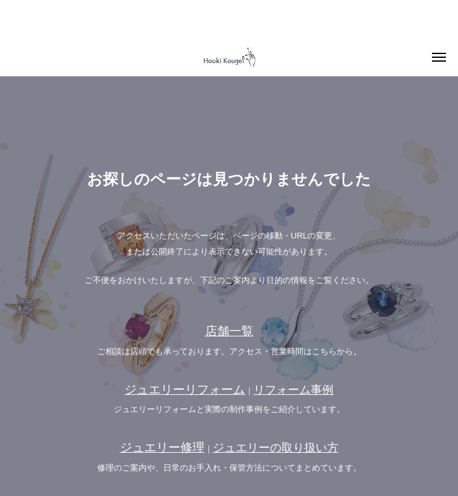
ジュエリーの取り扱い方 (276, 447)
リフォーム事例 (293, 389)
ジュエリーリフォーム (185, 389)
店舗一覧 (229, 331)
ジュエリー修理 (162, 447)
